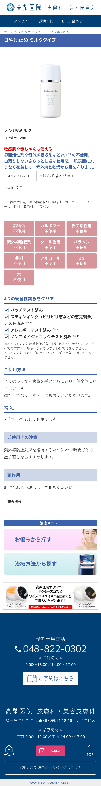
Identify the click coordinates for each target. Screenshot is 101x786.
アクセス (85, 720)
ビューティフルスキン (53, 32)
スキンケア (26, 32)
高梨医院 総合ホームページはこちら (50, 768)
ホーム (9, 32)
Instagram (50, 750)
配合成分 (14, 502)
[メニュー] (91, 21)
